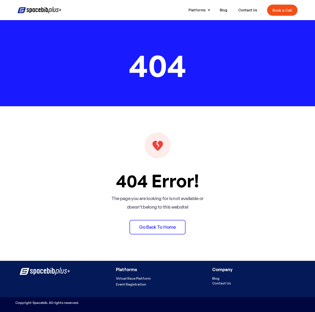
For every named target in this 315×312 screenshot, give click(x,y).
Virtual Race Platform (133, 278)
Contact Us (221, 283)
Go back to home (157, 227)
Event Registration (131, 284)
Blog (215, 278)
